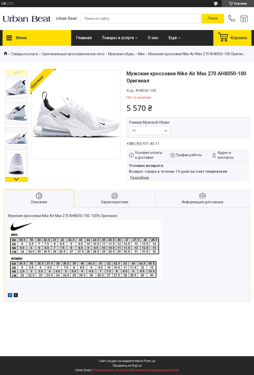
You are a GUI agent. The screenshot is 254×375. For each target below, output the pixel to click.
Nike (141, 54)
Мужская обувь (121, 54)
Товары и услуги (118, 37)
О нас (153, 37)
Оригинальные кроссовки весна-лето (73, 54)
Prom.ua (149, 361)
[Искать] (212, 18)
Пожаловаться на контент (112, 370)
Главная (84, 37)
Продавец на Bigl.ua (127, 365)
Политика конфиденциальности (156, 370)
